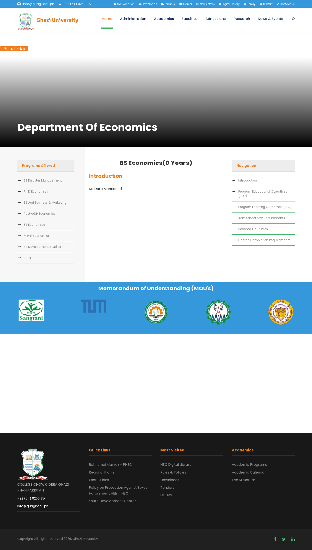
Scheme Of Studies (253, 229)
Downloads (148, 4)
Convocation (124, 4)
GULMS (166, 495)
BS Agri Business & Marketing (45, 202)
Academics (164, 18)
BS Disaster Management (43, 180)
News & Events (270, 18)
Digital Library (229, 4)
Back (27, 258)
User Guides (99, 479)
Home (107, 18)
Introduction (247, 180)
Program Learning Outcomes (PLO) (265, 207)
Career (185, 4)
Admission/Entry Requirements (261, 218)
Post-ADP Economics (39, 213)
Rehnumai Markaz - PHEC (110, 464)
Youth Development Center (112, 500)
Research (242, 18)
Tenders (168, 4)
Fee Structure (243, 479)
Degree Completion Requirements (264, 240)
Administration (133, 18)
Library (249, 4)
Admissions (215, 18)
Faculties (190, 18)
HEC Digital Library (175, 464)
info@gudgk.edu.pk (32, 506)
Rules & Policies (173, 472)
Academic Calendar (249, 472)
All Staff (266, 4)
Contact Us (286, 4)
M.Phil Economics (37, 236)
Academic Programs (249, 464)
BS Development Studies (42, 247)
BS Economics (34, 224)
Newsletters (205, 4)
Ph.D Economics (36, 191)
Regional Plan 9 (101, 472)
